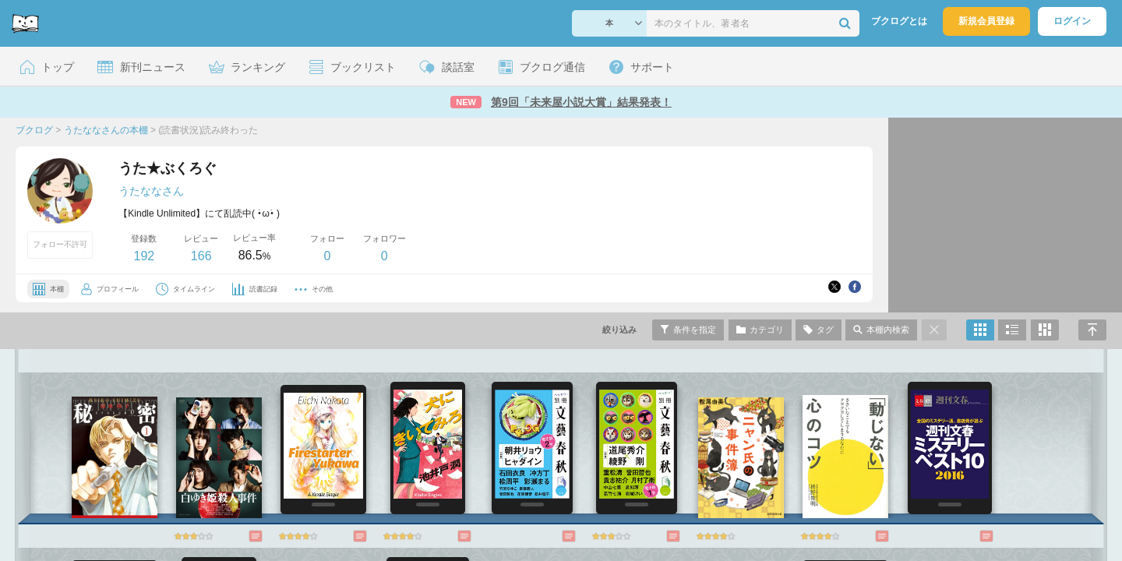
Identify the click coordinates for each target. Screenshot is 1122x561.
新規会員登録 (986, 21)
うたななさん (151, 191)
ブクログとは (899, 21)
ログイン (1072, 21)
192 (143, 256)
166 (201, 256)
